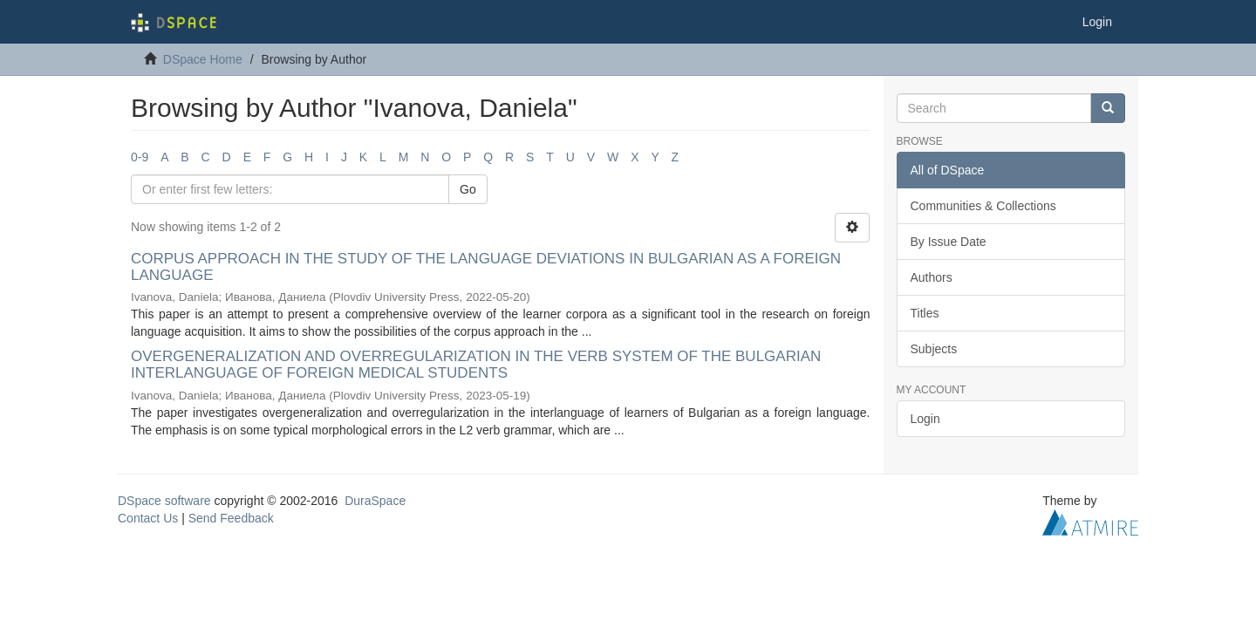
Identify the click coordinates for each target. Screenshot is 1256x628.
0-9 (139, 157)
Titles (925, 313)
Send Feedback (231, 518)
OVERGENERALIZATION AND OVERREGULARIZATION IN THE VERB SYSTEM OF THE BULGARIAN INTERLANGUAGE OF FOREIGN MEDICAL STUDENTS (476, 364)
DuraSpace (375, 501)
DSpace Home (202, 59)
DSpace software (164, 501)
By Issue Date (948, 242)
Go (468, 189)
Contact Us (148, 518)
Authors (931, 277)
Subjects (934, 349)
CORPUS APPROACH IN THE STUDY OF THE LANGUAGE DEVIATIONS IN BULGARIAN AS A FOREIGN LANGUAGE (486, 266)
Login (925, 419)
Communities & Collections (983, 206)
